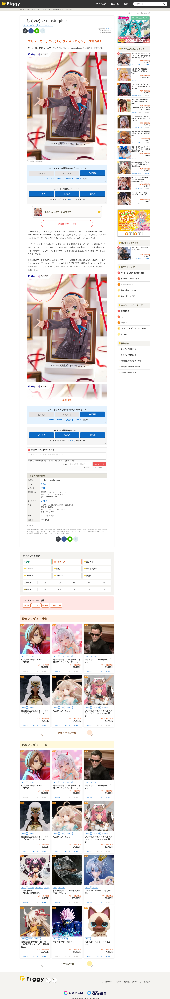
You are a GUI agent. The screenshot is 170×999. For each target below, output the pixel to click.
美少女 (24, 656)
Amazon (50, 178)
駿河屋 (92, 193)
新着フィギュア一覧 (34, 745)
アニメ (62, 656)
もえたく (71, 199)
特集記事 (123, 343)
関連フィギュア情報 (34, 619)
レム (122, 317)
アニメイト (36, 605)
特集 (126, 4)
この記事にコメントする (67, 224)
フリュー (44, 484)
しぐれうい (39, 9)
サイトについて (107, 982)
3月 (45, 583)
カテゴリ (88, 562)
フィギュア (101, 4)
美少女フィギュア (30, 25)
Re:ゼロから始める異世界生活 (132, 273)
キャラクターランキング (130, 305)
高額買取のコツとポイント (131, 361)
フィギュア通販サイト (129, 349)
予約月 (27, 583)
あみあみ (67, 193)
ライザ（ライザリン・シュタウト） (134, 328)
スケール (31, 656)
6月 (89, 583)
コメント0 (108, 29)
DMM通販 (92, 173)
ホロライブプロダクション (131, 278)
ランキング (59, 562)
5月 (74, 583)
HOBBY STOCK (56, 605)
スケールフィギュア (45, 25)
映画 (87, 656)
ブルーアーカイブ (127, 296)
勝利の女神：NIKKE (128, 290)
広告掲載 (118, 982)
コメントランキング (128, 242)
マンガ (62, 707)
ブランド (58, 575)
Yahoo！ (60, 178)
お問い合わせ (136, 982)
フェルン (124, 334)
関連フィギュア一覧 (67, 732)
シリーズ (28, 569)
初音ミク (124, 322)
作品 (57, 569)
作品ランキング (126, 267)
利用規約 (147, 982)
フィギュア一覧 (67, 963)
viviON (79, 178)
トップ (22, 9)
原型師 (87, 575)
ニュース (115, 4)
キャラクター (90, 569)
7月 (104, 583)
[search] (164, 4)
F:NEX (43, 488)
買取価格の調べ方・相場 (130, 366)
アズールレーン (127, 284)
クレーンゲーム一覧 (128, 372)
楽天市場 (69, 178)
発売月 (27, 589)
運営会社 (127, 982)
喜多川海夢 (125, 311)
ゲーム (30, 939)
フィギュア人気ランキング (131, 49)
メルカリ (41, 193)
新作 (27, 562)
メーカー (28, 575)
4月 (59, 583)
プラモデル (104, 707)
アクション (95, 707)
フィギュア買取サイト (129, 355)
